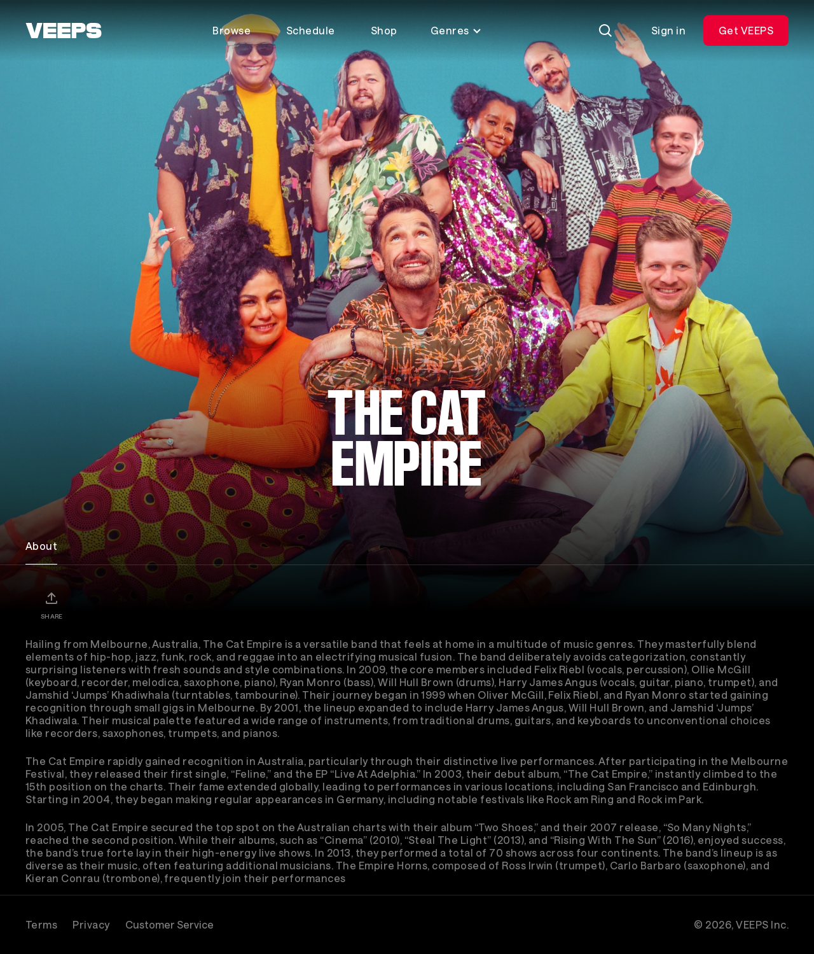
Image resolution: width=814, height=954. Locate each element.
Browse (231, 30)
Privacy (90, 924)
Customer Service (169, 924)
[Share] (51, 605)
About (41, 546)
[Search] (605, 30)
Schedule (310, 30)
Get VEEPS (746, 30)
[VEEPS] (63, 30)
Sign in (668, 30)
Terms (41, 924)
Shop (384, 30)
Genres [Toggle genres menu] (456, 30)
